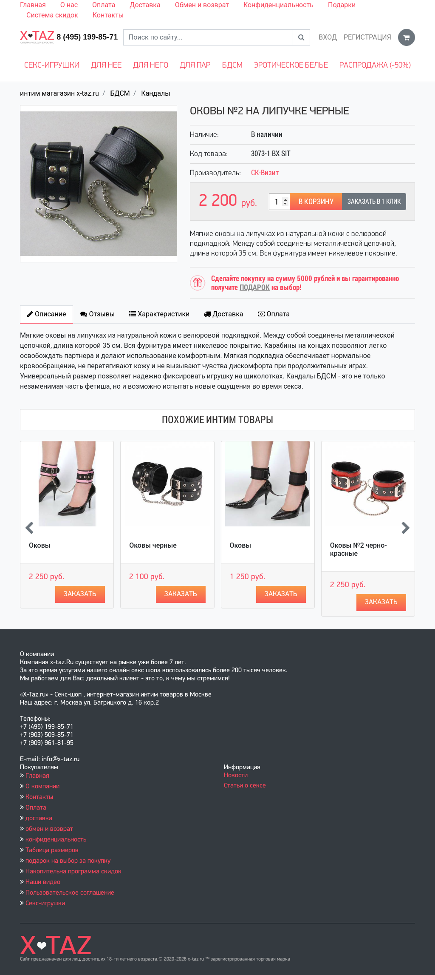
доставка (38, 818)
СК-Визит (265, 172)
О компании (42, 786)
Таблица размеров (52, 850)
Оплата (103, 5)
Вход (328, 37)
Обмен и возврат (202, 5)
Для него (150, 66)
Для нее (106, 66)
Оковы (40, 545)
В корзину (316, 201)
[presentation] (29, 529)
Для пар (195, 66)
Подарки (342, 5)
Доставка (145, 5)
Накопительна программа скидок (73, 871)
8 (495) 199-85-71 (87, 37)
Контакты (108, 15)
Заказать (80, 594)
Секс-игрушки (51, 66)
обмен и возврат (49, 829)
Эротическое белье (291, 66)
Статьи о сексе (245, 785)
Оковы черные (153, 545)
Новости (236, 775)
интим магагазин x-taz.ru (59, 93)
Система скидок (52, 15)
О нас (69, 5)
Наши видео (42, 882)
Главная (33, 5)
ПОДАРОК (255, 287)
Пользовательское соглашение (69, 893)
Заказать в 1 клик (374, 201)
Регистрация (367, 37)
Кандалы (155, 93)
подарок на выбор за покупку (67, 861)
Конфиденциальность (278, 5)
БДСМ (232, 66)
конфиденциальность (55, 839)
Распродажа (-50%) (375, 66)
